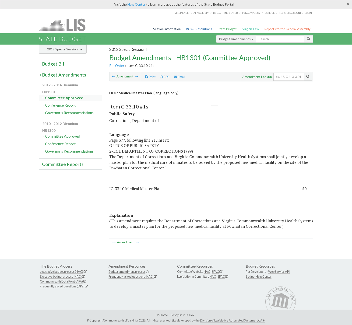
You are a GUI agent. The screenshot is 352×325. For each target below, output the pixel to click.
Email (179, 77)
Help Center (136, 4)
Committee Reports (63, 164)
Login (308, 12)
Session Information (167, 29)
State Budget (227, 29)
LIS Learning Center (225, 12)
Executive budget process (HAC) (61, 276)
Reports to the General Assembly (287, 29)
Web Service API (279, 271)
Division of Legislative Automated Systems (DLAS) (232, 320)
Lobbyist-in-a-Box (182, 315)
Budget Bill (54, 63)
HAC (207, 271)
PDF (164, 77)
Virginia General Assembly (192, 12)
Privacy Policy (251, 12)
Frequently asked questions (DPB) (62, 286)
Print (150, 77)
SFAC (215, 271)
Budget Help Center (258, 276)
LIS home (269, 12)
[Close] (348, 4)
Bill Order (116, 65)
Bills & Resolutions (199, 29)
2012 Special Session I (64, 49)
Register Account (290, 12)
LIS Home (162, 315)
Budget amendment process (127, 271)
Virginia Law (250, 29)
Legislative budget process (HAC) (61, 271)
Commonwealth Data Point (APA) (61, 281)
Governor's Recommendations (69, 112)
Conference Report (60, 105)
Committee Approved (64, 97)
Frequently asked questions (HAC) (131, 276)
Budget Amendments (236, 39)
